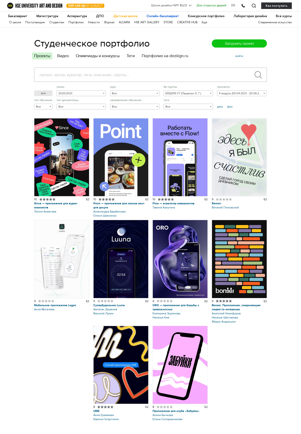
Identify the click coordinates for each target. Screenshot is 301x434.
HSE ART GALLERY (146, 22)
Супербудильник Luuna (109, 305)
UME (96, 411)
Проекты (42, 56)
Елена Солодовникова (167, 419)
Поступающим (35, 22)
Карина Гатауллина (105, 419)
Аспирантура (78, 16)
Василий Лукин (103, 313)
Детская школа (125, 16)
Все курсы (284, 16)
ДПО (100, 16)
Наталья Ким (161, 317)
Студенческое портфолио (92, 43)
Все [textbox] (114, 93)
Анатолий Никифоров (226, 313)
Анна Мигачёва (44, 309)
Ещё (204, 22)
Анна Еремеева (103, 415)
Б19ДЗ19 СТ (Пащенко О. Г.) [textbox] (183, 93)
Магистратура (48, 16)
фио (230, 106)
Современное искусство (275, 22)
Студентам (56, 22)
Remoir (216, 203)
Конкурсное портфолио (206, 16)
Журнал (109, 22)
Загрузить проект (239, 43)
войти (239, 56)
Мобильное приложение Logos (55, 305)
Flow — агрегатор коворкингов (173, 203)
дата (220, 106)
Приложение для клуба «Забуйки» (176, 411)
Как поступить (276, 6)
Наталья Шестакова (225, 317)
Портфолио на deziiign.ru (165, 56)
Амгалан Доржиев (105, 309)
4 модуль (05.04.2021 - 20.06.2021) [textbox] (241, 93)
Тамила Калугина (164, 207)
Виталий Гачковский (225, 207)
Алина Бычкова (163, 415)
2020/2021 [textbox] (65, 93)
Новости (94, 22)
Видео (63, 56)
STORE (168, 22)
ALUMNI (124, 22)
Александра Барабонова (109, 211)
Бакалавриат (18, 16)
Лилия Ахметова (45, 211)
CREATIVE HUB (187, 22)
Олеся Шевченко (105, 215)
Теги (131, 56)
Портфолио (76, 22)
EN (233, 5)
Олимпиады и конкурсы (98, 56)
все (43, 93)
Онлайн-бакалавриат (162, 16)
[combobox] (81, 93)
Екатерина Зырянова (166, 313)
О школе (15, 22)
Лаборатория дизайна (250, 16)
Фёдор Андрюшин (224, 321)
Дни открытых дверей (211, 5)
